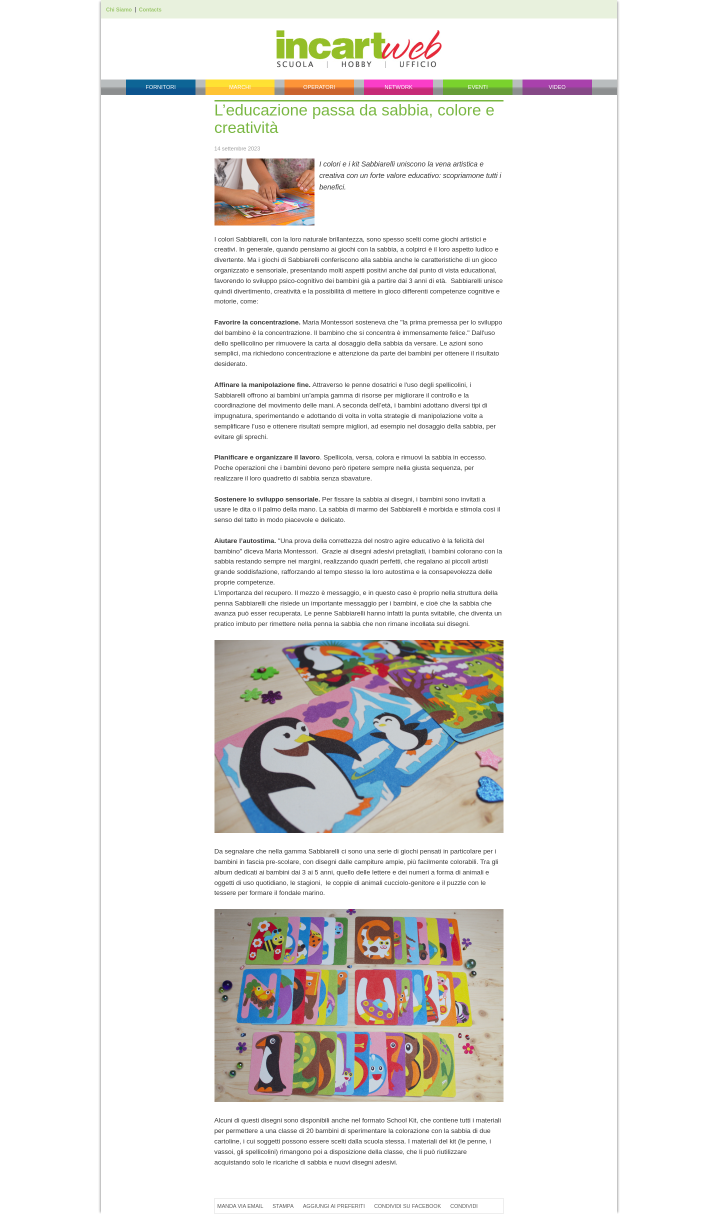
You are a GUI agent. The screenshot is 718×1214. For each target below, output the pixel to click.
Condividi (464, 1206)
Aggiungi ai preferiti (334, 1206)
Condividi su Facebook (407, 1206)
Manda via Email (241, 1206)
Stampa (283, 1206)
